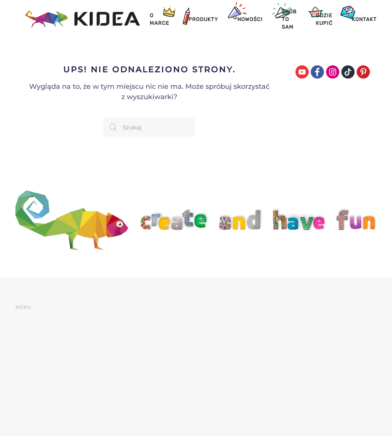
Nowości (250, 19)
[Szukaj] (149, 127)
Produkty (203, 19)
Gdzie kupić (324, 19)
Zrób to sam (289, 19)
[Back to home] (77, 19)
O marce (159, 19)
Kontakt (364, 19)
